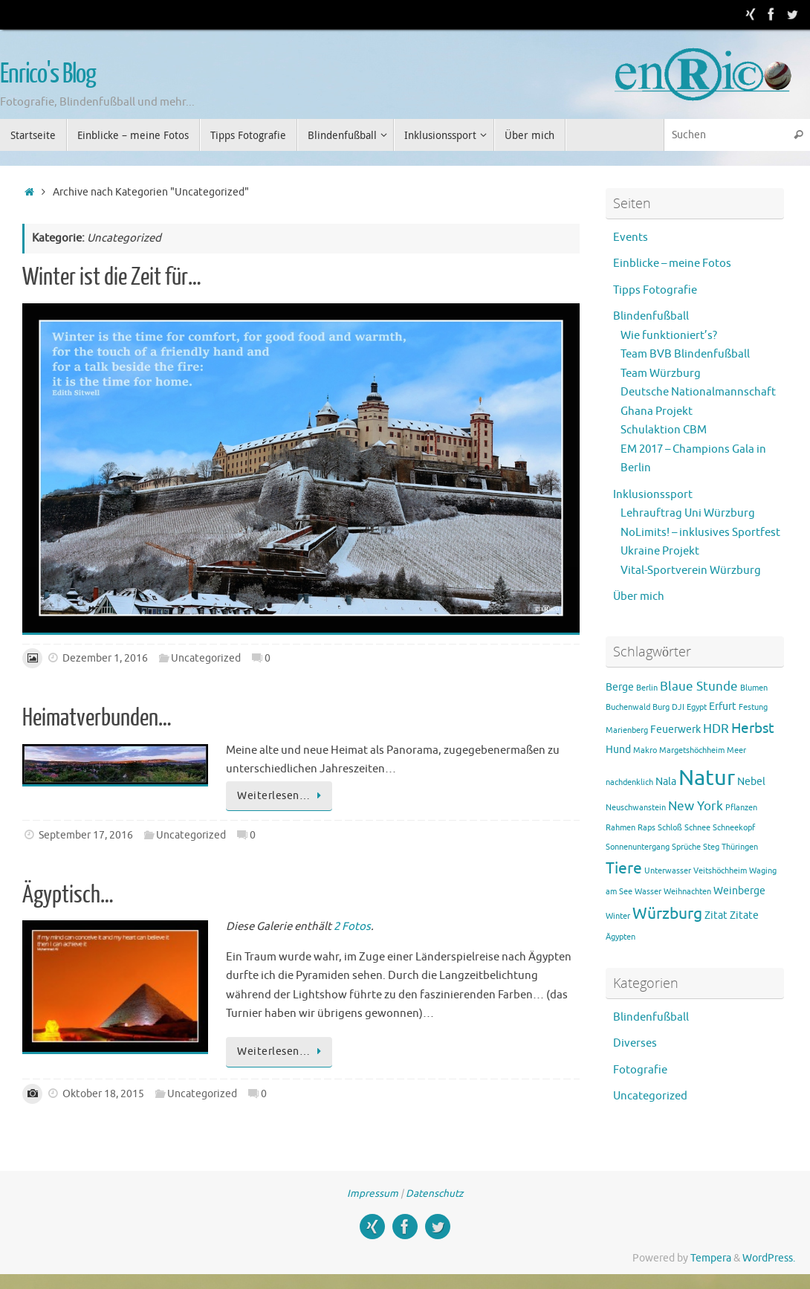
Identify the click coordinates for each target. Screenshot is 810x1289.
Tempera (710, 1258)
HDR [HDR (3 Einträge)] (716, 729)
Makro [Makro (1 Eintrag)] (645, 750)
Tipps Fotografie (655, 290)
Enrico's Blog (48, 74)
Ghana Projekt (657, 411)
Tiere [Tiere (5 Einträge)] (624, 868)
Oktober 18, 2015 (103, 1094)
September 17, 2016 (86, 835)
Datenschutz (434, 1193)
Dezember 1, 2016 (105, 658)
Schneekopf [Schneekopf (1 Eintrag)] (734, 828)
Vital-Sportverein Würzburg (691, 570)
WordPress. (768, 1258)
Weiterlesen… (281, 795)
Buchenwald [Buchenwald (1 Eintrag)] (628, 707)
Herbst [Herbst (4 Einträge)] (752, 728)
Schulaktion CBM (664, 430)
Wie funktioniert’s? (669, 336)
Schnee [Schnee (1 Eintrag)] (697, 828)
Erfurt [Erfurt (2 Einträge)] (722, 706)
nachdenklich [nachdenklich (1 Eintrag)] (629, 782)
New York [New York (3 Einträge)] (695, 806)
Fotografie (640, 1070)
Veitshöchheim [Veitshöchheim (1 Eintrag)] (720, 871)
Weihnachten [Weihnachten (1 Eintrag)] (687, 892)
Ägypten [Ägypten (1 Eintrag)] (620, 937)
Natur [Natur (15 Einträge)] (706, 778)
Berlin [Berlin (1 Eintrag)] (647, 688)
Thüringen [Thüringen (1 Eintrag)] (740, 847)
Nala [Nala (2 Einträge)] (665, 781)
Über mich (638, 596)
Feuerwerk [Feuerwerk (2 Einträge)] (675, 729)
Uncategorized (206, 658)
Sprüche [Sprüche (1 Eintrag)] (686, 847)
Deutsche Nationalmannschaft (698, 392)
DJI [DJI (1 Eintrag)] (678, 707)
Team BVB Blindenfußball (685, 354)
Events (630, 237)
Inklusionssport (653, 495)
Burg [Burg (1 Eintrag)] (661, 707)
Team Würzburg (661, 373)
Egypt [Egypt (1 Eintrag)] (697, 707)
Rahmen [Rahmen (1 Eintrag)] (620, 828)
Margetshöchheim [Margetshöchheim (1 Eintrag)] (692, 750)
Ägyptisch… (68, 895)
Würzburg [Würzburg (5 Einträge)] (667, 913)
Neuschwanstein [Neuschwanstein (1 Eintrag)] (636, 808)
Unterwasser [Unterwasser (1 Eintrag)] (667, 871)
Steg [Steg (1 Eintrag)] (711, 847)
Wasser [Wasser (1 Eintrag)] (648, 892)
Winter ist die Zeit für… (111, 277)
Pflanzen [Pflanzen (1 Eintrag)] (741, 808)
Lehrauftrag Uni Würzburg (688, 513)
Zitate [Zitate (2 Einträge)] (744, 915)
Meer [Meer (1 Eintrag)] (736, 750)
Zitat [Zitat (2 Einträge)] (716, 915)
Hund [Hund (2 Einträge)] (618, 749)
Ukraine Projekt (660, 551)
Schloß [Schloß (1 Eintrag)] (670, 828)
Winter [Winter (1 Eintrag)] (618, 916)
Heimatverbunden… (97, 718)
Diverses (635, 1043)
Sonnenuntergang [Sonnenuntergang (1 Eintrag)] (638, 847)
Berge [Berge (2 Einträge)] (620, 687)
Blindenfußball (651, 316)
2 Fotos (352, 927)
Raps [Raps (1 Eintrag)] (646, 828)
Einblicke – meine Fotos (672, 263)
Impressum (372, 1193)
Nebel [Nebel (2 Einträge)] (751, 781)
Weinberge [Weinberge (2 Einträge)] (739, 890)
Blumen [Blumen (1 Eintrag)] (754, 688)
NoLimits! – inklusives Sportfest (700, 533)
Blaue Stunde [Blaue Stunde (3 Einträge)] (699, 686)
